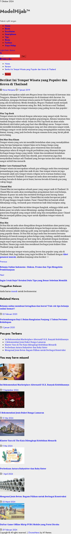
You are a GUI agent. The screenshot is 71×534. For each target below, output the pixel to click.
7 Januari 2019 (24, 90)
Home (7, 25)
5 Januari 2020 (9, 327)
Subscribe (6, 59)
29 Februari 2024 (10, 529)
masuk (14, 291)
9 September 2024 (10, 390)
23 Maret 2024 (9, 501)
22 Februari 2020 (10, 314)
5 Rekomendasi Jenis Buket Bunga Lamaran (25, 342)
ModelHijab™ (15, 11)
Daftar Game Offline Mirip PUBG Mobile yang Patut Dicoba (29, 524)
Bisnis (7, 28)
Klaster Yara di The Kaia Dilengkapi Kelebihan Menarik (31, 344)
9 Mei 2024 (7, 446)
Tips (7, 37)
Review (8, 74)
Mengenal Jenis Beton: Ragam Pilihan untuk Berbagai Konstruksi (35, 350)
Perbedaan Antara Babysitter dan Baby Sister (26, 347)
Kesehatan (10, 31)
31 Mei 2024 (8, 418)
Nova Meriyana (9, 90)
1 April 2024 (8, 474)
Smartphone (10, 34)
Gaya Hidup (10, 45)
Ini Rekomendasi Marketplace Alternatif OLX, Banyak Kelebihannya (36, 339)
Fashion (8, 42)
